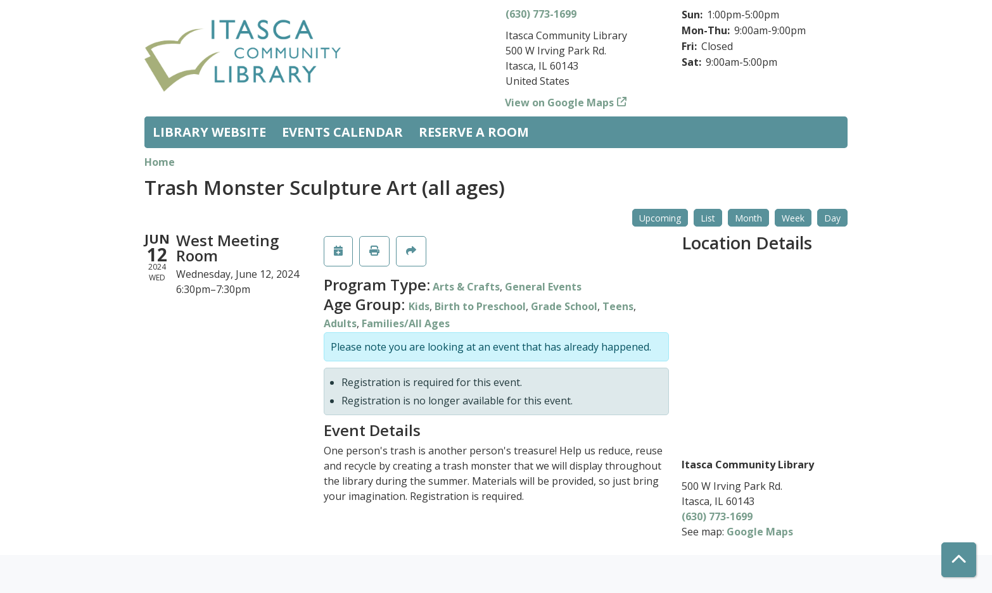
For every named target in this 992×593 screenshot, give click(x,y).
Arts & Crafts (466, 287)
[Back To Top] (958, 559)
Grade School (564, 306)
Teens (617, 306)
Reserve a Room (474, 131)
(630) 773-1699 (541, 14)
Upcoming (660, 218)
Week (793, 218)
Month (748, 218)
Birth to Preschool (480, 306)
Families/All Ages (406, 323)
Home (159, 162)
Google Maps (760, 532)
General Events (543, 287)
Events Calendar (342, 131)
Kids (419, 306)
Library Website (209, 131)
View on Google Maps (560, 102)
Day (832, 218)
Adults (340, 323)
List (708, 218)
